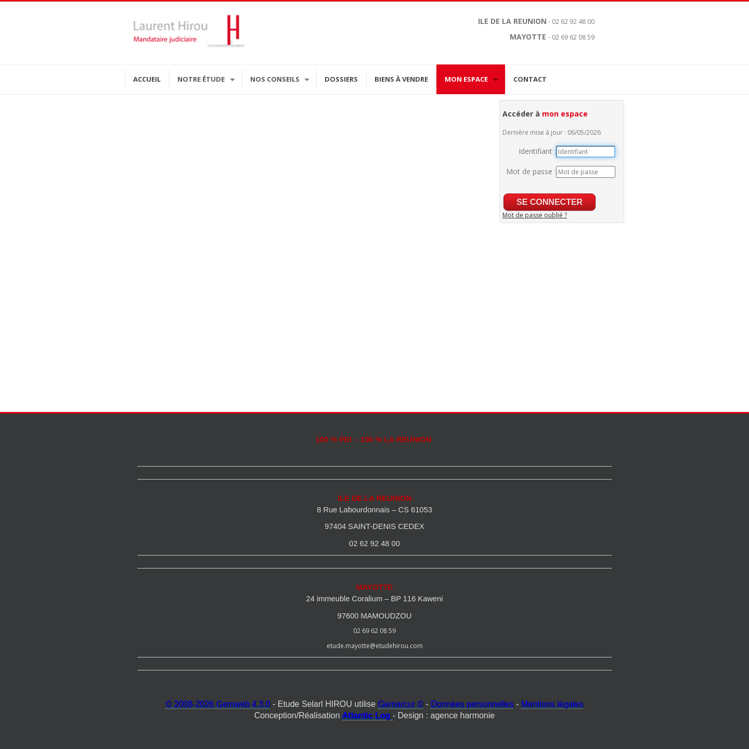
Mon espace (466, 79)
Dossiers (341, 79)
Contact (530, 79)
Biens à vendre (401, 79)
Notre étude (201, 79)
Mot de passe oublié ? (534, 215)
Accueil (147, 79)
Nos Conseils (275, 79)
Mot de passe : (531, 171)
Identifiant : (537, 151)
